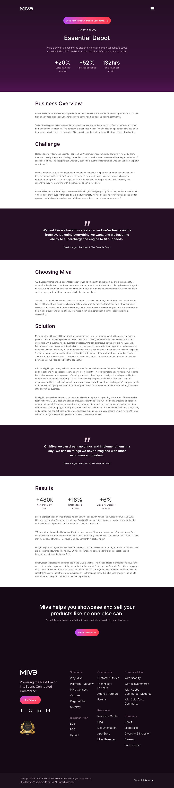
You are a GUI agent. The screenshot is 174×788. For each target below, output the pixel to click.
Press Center (133, 745)
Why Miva (76, 678)
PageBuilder (77, 701)
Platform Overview (82, 683)
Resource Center (107, 716)
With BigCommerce (137, 683)
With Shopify (133, 678)
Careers (130, 739)
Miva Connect (79, 689)
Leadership (132, 727)
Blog (100, 722)
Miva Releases (106, 739)
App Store (103, 733)
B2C (72, 729)
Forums (102, 699)
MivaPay (75, 707)
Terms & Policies (144, 780)
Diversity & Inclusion (137, 733)
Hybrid (74, 735)
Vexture (75, 695)
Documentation (106, 727)
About (128, 722)
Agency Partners (107, 693)
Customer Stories (108, 678)
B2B (72, 723)
